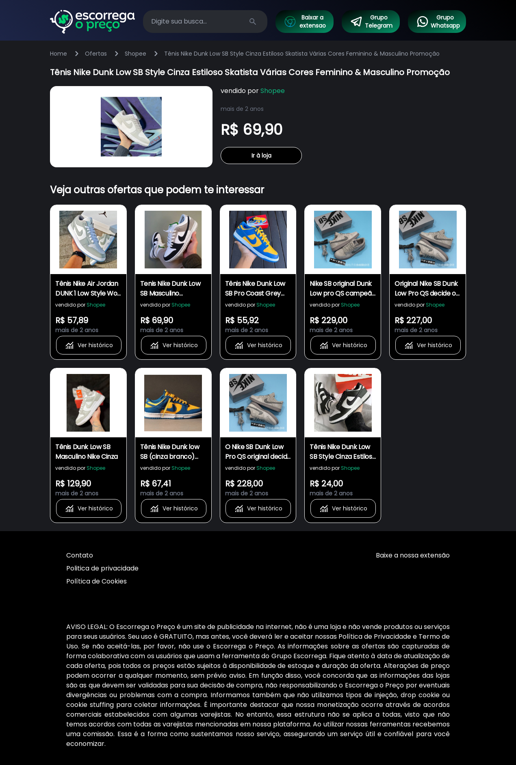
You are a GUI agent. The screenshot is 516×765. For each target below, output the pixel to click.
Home (58, 54)
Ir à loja (261, 155)
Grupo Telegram (371, 21)
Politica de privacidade (102, 568)
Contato (79, 555)
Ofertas (96, 54)
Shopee (135, 54)
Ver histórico (89, 345)
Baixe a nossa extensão (413, 555)
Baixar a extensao (305, 21)
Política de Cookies (96, 581)
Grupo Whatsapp (438, 21)
